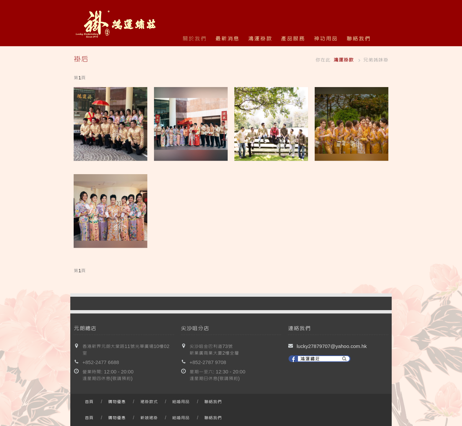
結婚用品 (180, 402)
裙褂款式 (149, 402)
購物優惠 (117, 402)
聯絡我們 (358, 39)
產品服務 (293, 39)
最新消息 (227, 39)
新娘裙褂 (149, 418)
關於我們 (194, 39)
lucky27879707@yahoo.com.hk (332, 346)
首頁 (89, 402)
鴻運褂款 (260, 39)
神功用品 (326, 39)
